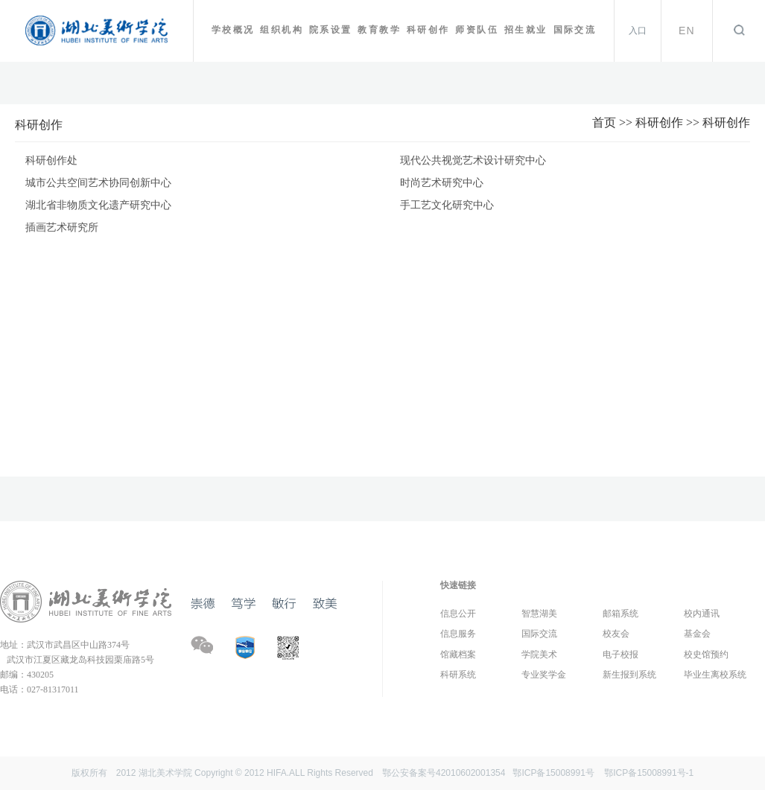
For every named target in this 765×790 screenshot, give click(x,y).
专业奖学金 (543, 674)
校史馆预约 (706, 654)
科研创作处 (51, 160)
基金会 (697, 633)
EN (687, 30)
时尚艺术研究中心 (441, 182)
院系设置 (330, 30)
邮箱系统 (620, 613)
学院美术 (539, 654)
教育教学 (379, 30)
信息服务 (458, 633)
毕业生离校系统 (715, 674)
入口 (638, 30)
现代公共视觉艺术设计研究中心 (473, 160)
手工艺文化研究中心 (447, 205)
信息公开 (458, 613)
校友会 (616, 633)
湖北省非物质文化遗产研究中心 (98, 205)
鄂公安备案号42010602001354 (443, 773)
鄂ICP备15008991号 (553, 773)
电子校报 (620, 654)
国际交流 (575, 30)
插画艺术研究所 (61, 227)
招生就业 (525, 30)
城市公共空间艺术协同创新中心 (98, 182)
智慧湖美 (539, 613)
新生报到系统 (629, 674)
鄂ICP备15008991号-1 (648, 773)
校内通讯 (702, 613)
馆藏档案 (458, 654)
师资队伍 (476, 30)
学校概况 (233, 30)
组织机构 (281, 30)
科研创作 (428, 30)
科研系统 (458, 674)
